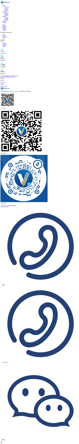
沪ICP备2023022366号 (4, 206)
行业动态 (6, 18)
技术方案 (6, 17)
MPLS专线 (7, 7)
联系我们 (4, 22)
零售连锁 (6, 13)
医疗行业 (6, 15)
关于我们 (4, 21)
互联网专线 (5, 36)
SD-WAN (6, 8)
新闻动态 (4, 16)
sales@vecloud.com (3, 86)
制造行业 (6, 14)
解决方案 (4, 11)
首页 (3, 5)
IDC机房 (6, 10)
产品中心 (4, 6)
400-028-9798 (2, 82)
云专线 (6, 9)
